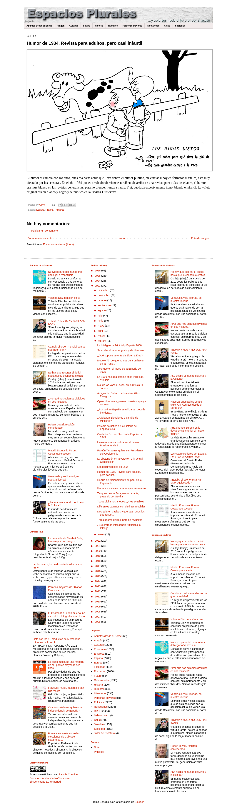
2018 (98, 560)
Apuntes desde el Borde (39, 25)
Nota (97, 747)
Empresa (99, 653)
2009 (98, 606)
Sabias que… (102, 715)
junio (101, 320)
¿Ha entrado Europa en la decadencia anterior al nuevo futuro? (187, 430)
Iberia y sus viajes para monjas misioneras (121, 488)
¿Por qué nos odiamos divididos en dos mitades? (66, 400)
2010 (98, 601)
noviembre (104, 295)
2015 (98, 576)
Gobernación (101, 680)
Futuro (86, 25)
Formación (100, 671)
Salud (167, 25)
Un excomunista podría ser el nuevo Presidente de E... (118, 444)
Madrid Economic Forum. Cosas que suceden (62, 452)
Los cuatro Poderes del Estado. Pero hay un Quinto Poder (189, 455)
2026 (98, 270)
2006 (98, 621)
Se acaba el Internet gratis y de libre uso (120, 350)
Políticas (99, 702)
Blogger (139, 801)
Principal (99, 751)
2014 (98, 581)
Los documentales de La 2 (112, 466)
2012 (98, 591)
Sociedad (180, 25)
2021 (98, 545)
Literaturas (100, 693)
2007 (98, 616)
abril (101, 330)
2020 (98, 550)
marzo (102, 335)
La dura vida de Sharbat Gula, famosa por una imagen (65, 540)
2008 (98, 611)
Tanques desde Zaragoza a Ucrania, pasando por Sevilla (118, 495)
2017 (98, 566)
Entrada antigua (200, 238)
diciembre (104, 290)
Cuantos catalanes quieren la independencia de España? (65, 709)
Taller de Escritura (104, 733)
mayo (101, 325)
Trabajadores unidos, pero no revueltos (119, 519)
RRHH (97, 711)
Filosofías (99, 666)
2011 (98, 596)
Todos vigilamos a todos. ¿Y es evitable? (120, 501)
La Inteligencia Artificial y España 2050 (119, 345)
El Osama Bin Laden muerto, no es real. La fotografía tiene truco (66, 615)
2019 (98, 555)
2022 (98, 540)
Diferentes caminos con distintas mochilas (121, 506)
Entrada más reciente (40, 238)
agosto (102, 310)
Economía (100, 649)
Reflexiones (153, 25)
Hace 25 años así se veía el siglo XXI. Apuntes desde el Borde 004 (187, 404)
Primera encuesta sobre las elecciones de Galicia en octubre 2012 (64, 736)
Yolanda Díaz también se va (64, 297)
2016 (98, 571)
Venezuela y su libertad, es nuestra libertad (63, 478)
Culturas (73, 25)
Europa (98, 662)
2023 (98, 285)
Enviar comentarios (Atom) (58, 244)
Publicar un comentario (44, 230)
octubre (102, 300)
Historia (99, 25)
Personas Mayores (132, 25)
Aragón (60, 25)
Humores (113, 25)
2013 (98, 586)
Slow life (99, 724)
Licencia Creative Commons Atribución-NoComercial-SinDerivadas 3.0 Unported (54, 778)
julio (100, 315)
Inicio (122, 238)
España (40, 210)
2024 (98, 280)
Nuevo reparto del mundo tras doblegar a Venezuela (65, 273)
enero (101, 534)
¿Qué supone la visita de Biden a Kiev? (120, 355)
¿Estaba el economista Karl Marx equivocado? (186, 481)
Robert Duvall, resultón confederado (61, 426)
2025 (98, 275)
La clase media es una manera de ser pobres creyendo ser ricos (66, 665)
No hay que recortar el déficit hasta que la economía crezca (65, 374)
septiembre (104, 305)
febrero (102, 340)
